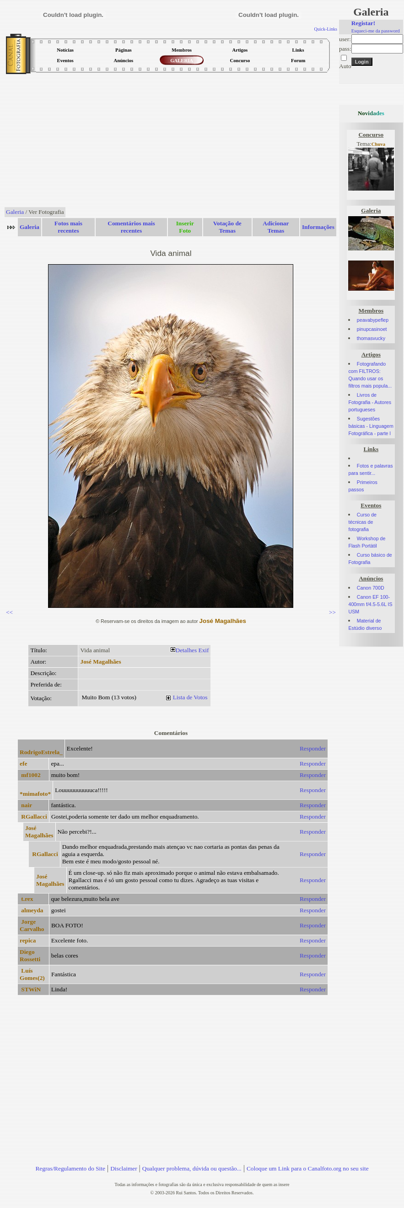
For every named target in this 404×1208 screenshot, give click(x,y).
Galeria (15, 211)
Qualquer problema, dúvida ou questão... (192, 1168)
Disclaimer (123, 1168)
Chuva (378, 144)
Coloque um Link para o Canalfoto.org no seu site (308, 1168)
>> (332, 612)
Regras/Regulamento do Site (70, 1168)
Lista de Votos (190, 697)
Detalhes (186, 650)
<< (9, 612)
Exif (204, 650)
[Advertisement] (171, 141)
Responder (313, 748)
